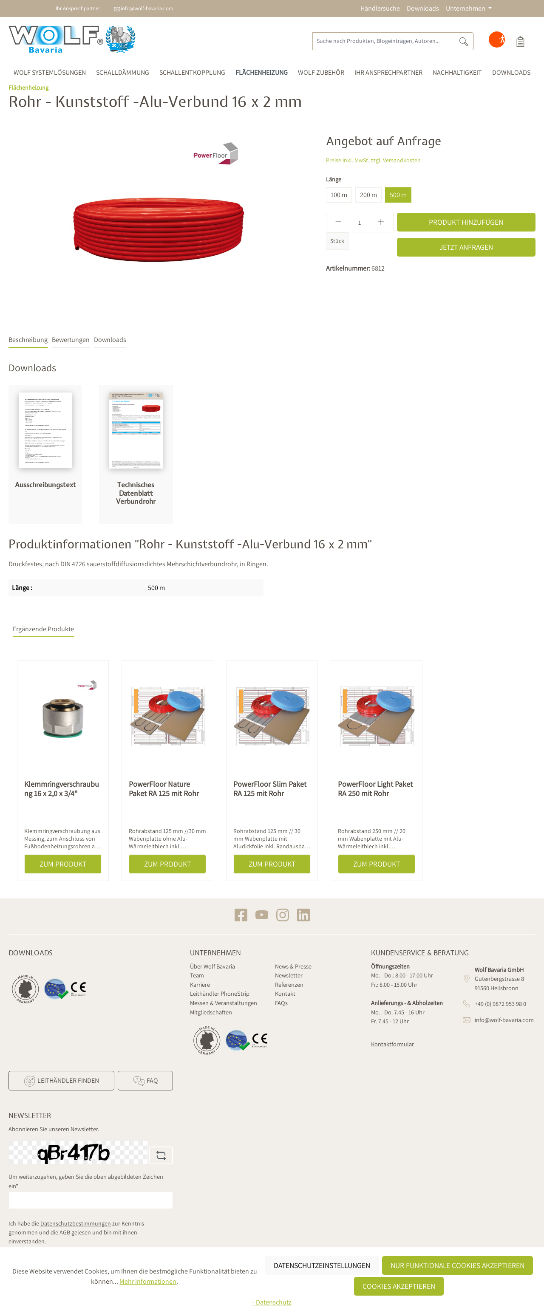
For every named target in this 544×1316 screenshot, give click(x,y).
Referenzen (289, 984)
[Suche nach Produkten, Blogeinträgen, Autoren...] (383, 41)
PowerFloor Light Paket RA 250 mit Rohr (375, 788)
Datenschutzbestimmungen (75, 1223)
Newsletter (289, 975)
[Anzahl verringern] (338, 222)
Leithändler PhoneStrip (219, 993)
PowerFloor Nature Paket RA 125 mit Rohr (164, 788)
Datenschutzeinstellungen (322, 1265)
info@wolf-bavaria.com (147, 8)
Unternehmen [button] (466, 8)
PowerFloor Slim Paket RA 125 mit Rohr (269, 788)
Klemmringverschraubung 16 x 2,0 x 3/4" (61, 788)
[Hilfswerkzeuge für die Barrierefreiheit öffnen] (502, 41)
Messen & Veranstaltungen (223, 1003)
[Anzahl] (359, 222)
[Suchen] (464, 41)
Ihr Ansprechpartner (78, 8)
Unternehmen (215, 953)
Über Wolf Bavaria (212, 966)
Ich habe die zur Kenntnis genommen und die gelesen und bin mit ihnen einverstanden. (76, 1232)
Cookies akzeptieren (399, 1286)
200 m (368, 194)
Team (197, 975)
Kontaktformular (392, 1044)
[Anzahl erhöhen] (381, 222)
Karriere (200, 984)
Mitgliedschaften (211, 1012)
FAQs (281, 1003)
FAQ (145, 1081)
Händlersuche (380, 8)
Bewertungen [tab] (71, 339)
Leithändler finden (61, 1081)
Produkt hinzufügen (466, 222)
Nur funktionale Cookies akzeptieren (457, 1265)
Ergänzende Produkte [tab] (43, 628)
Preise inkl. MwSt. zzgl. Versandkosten (373, 160)
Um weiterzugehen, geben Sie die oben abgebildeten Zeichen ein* (85, 1181)
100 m (339, 194)
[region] (158, 226)
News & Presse (293, 966)
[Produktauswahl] (520, 41)
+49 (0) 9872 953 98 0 (500, 1004)
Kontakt (285, 993)
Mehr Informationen (147, 1281)
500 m (398, 194)
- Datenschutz (272, 1302)
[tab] (28, 340)
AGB (65, 1232)
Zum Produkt (63, 864)
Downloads (423, 8)
